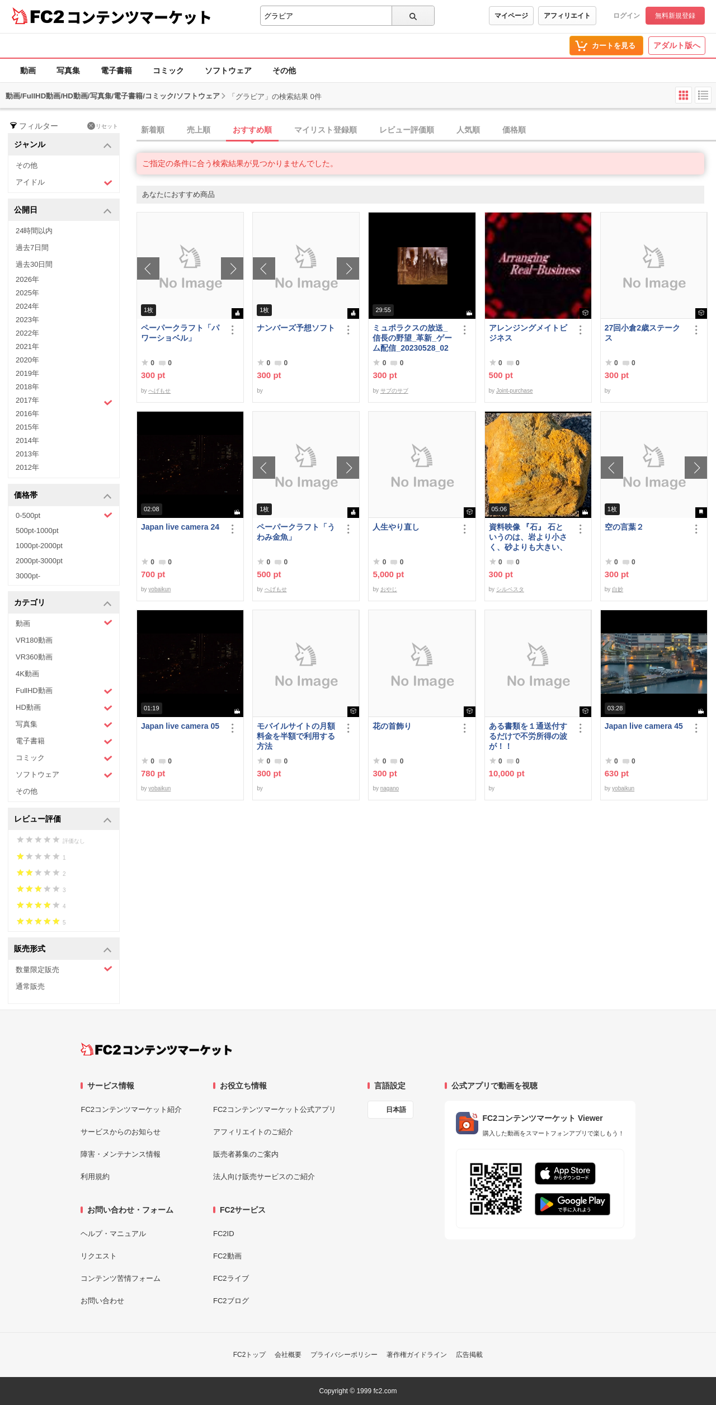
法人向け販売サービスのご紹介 (264, 1176)
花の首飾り (392, 726)
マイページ (511, 16)
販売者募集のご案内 (246, 1154)
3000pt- (28, 576)
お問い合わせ (102, 1300)
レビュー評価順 (406, 129)
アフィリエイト (567, 16)
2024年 (27, 306)
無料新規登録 (675, 16)
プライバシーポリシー (344, 1355)
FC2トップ (249, 1355)
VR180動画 (34, 640)
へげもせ (159, 391)
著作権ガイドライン (417, 1355)
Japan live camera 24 (180, 526)
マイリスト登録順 (325, 129)
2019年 (27, 373)
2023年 (27, 319)
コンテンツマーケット (139, 16)
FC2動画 (227, 1256)
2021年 (27, 346)
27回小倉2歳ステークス (642, 332)
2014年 (27, 440)
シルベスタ (510, 589)
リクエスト (99, 1256)
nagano (389, 788)
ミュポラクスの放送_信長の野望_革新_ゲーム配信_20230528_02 (412, 337)
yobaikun (159, 589)
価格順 (514, 129)
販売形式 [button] (63, 949)
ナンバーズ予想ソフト (296, 327)
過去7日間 (32, 247)
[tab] (426, 130)
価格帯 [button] (63, 496)
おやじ (388, 589)
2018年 (27, 387)
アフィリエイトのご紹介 (253, 1132)
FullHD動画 (64, 691)
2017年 (64, 401)
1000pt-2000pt (39, 545)
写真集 (68, 70)
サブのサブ (394, 391)
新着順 (152, 129)
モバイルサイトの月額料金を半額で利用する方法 (296, 736)
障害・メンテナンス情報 (121, 1154)
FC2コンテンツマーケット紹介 (131, 1109)
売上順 (198, 129)
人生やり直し (396, 526)
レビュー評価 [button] (63, 819)
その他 (284, 70)
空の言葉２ (624, 526)
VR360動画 (34, 657)
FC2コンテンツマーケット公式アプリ (274, 1109)
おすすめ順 (252, 129)
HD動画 (64, 708)
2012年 (27, 467)
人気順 (468, 129)
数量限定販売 (64, 969)
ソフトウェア (228, 70)
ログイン (626, 16)
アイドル (64, 182)
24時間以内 (34, 231)
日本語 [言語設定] (396, 1110)
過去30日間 (34, 264)
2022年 (27, 333)
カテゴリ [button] (63, 603)
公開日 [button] (63, 210)
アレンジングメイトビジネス (528, 332)
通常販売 (30, 986)
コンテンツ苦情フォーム (121, 1278)
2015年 (27, 427)
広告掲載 (469, 1355)
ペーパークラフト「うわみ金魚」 (296, 531)
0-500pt (64, 515)
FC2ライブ (231, 1278)
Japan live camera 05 (180, 726)
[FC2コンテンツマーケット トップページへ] (156, 1049)
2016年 (27, 413)
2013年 (27, 454)
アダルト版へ (676, 45)
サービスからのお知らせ (121, 1132)
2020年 (27, 360)
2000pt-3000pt (39, 561)
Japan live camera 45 (644, 726)
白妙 (617, 589)
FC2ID (223, 1233)
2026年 (27, 279)
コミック (168, 70)
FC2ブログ (231, 1300)
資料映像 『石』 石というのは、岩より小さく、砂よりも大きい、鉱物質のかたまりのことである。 (528, 537)
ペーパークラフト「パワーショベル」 (180, 332)
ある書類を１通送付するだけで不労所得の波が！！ (528, 736)
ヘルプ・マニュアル (113, 1233)
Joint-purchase (514, 391)
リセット (102, 126)
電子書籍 (116, 70)
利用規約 (95, 1176)
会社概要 (288, 1355)
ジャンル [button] (63, 145)
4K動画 (27, 674)
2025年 (27, 293)
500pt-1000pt (37, 530)
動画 (28, 70)
